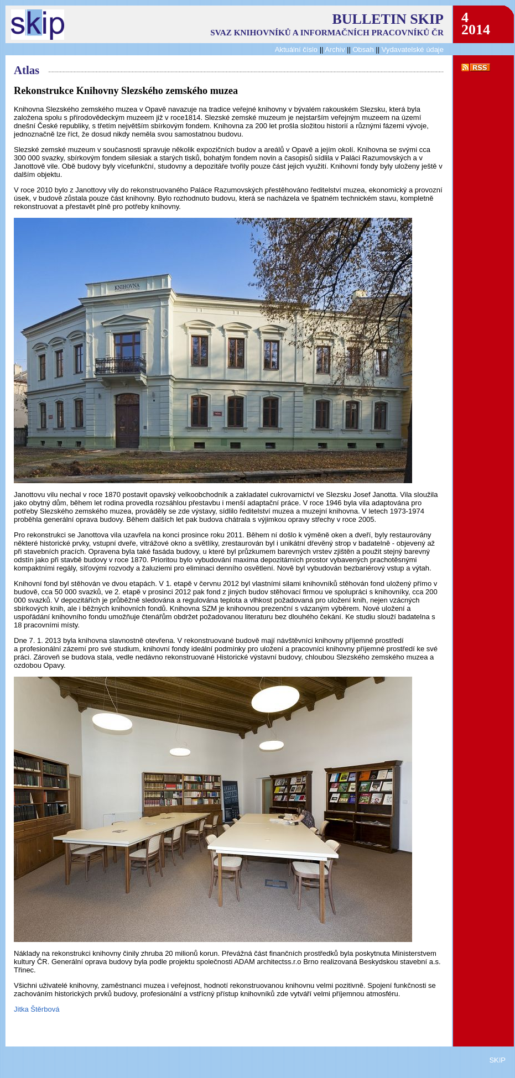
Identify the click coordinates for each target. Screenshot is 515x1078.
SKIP (497, 1060)
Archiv (335, 49)
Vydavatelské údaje (413, 49)
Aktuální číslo (296, 49)
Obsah (364, 49)
